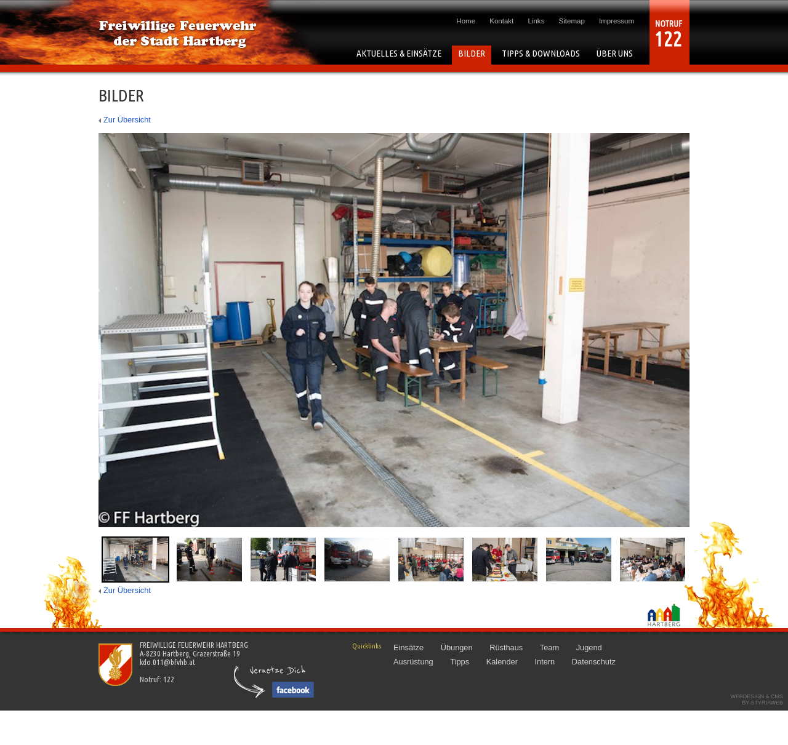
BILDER (471, 53)
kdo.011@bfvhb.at (167, 662)
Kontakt (501, 21)
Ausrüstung (413, 661)
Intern (544, 661)
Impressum (616, 21)
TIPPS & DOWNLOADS (541, 53)
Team (549, 647)
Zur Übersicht (127, 119)
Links (536, 21)
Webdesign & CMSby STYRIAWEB (756, 699)
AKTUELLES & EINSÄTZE (398, 53)
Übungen (457, 647)
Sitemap (572, 21)
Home (465, 21)
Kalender (502, 661)
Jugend (589, 647)
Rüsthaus (506, 647)
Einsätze (408, 647)
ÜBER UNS (615, 53)
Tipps (459, 661)
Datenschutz (594, 661)
